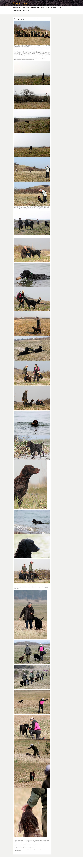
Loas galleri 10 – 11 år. (17, 10)
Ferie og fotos (53, 7)
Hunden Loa (20, 3)
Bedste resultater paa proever (19, 7)
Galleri (59, 7)
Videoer (47, 7)
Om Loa (27, 7)
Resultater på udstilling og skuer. (37, 7)
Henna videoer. (26, 10)
